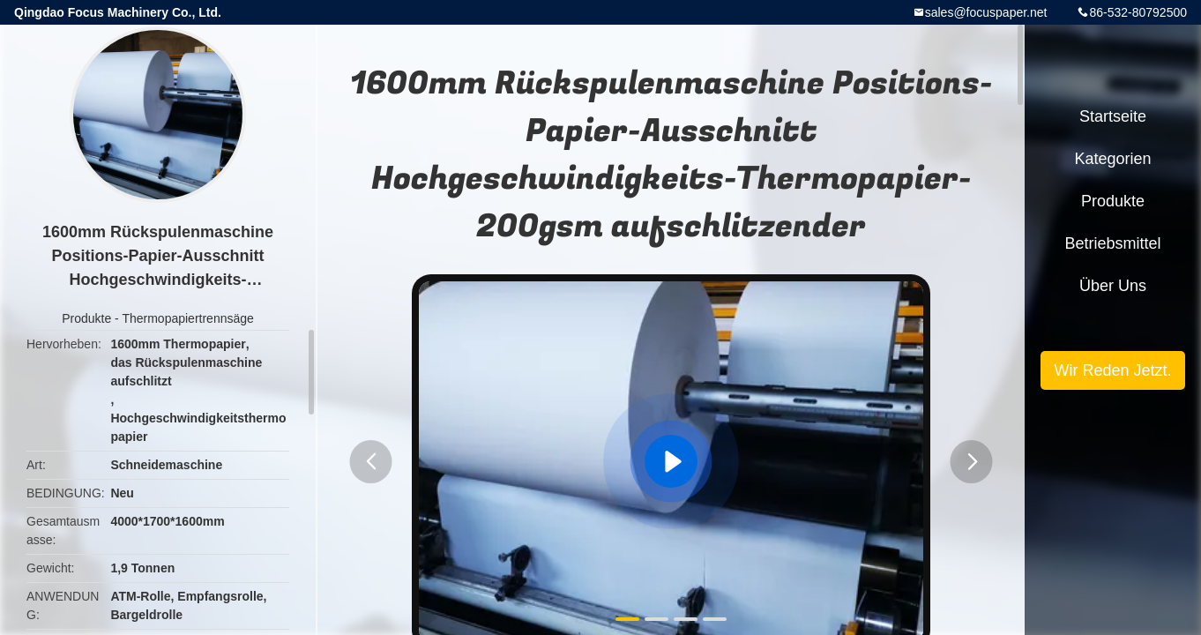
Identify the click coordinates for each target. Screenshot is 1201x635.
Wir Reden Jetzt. (1112, 370)
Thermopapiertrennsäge (187, 318)
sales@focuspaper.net (986, 12)
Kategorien (1112, 159)
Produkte (86, 318)
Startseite (1112, 116)
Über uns (1112, 286)
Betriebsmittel (1112, 243)
